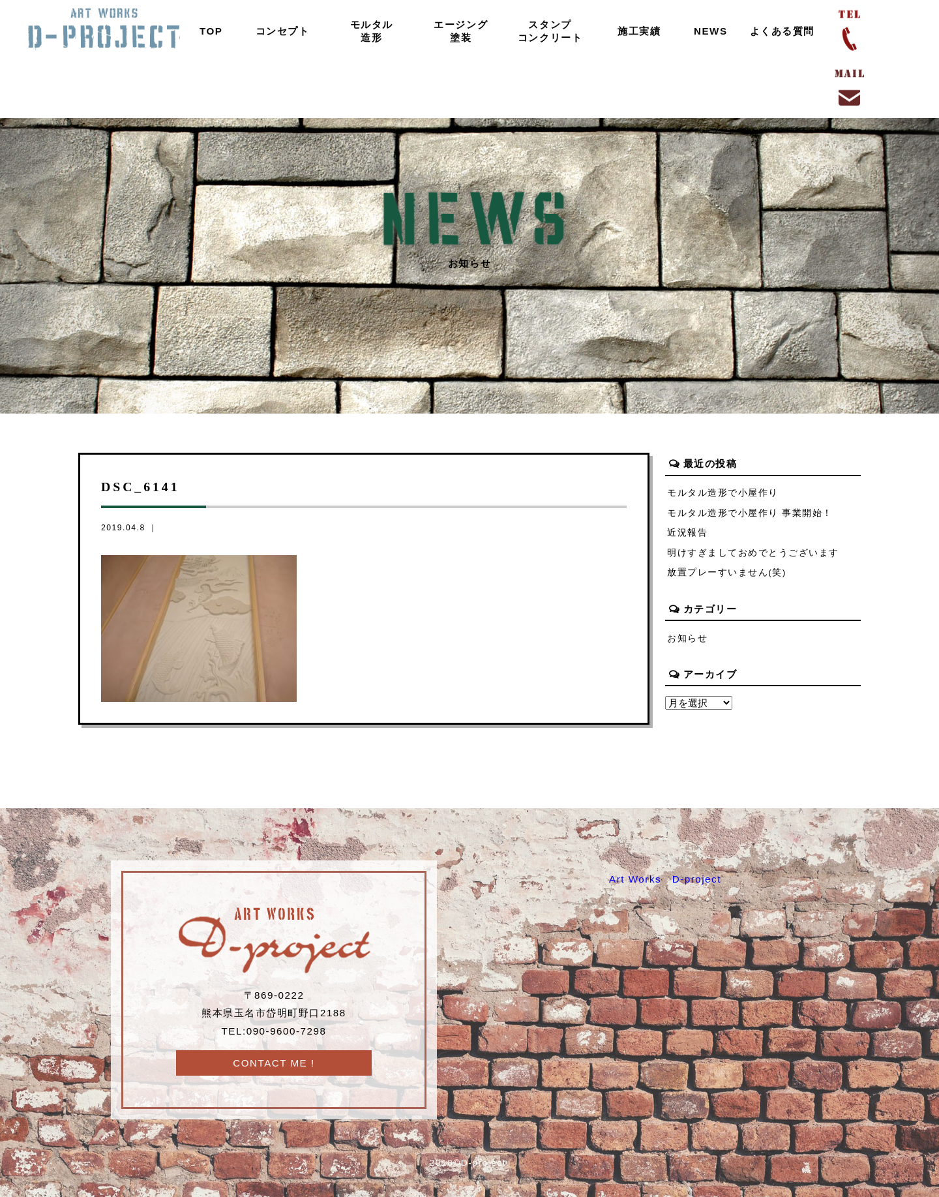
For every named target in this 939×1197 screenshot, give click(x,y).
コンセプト (282, 31)
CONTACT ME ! (274, 1062)
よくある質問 (781, 31)
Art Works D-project (665, 879)
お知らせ (687, 638)
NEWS (711, 31)
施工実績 (639, 31)
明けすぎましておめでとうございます (753, 553)
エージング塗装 (461, 31)
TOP (211, 31)
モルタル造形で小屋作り (723, 493)
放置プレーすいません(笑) (726, 573)
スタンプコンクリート (550, 31)
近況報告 (687, 533)
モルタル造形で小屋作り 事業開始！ (750, 513)
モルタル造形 (371, 31)
